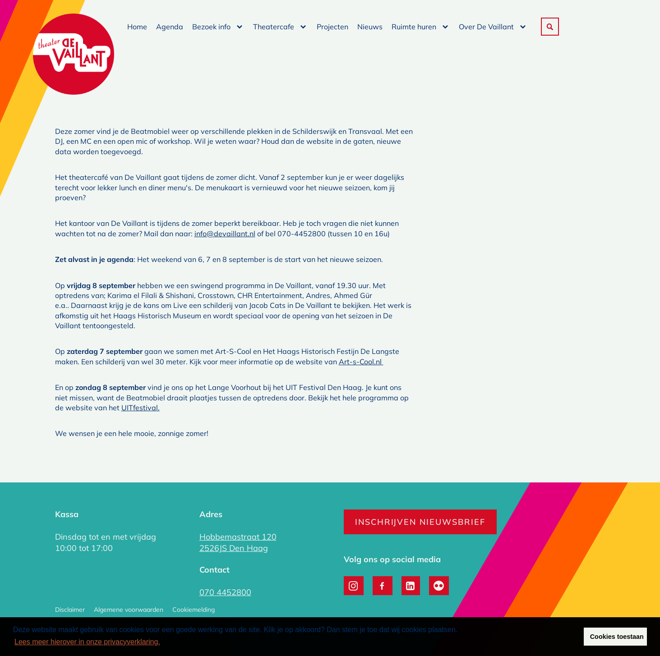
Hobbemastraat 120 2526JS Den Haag (238, 542)
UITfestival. (140, 407)
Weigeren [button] (558, 636)
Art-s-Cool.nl (361, 361)
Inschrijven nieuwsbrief (420, 522)
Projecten (332, 26)
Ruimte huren (414, 26)
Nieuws (370, 26)
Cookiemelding (193, 610)
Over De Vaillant (486, 26)
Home (137, 26)
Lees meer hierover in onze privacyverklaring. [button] (87, 642)
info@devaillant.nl (224, 233)
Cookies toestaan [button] (617, 636)
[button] (550, 27)
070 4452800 (225, 592)
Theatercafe (273, 26)
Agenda (169, 26)
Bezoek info (211, 26)
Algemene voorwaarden (128, 610)
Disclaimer (70, 610)
